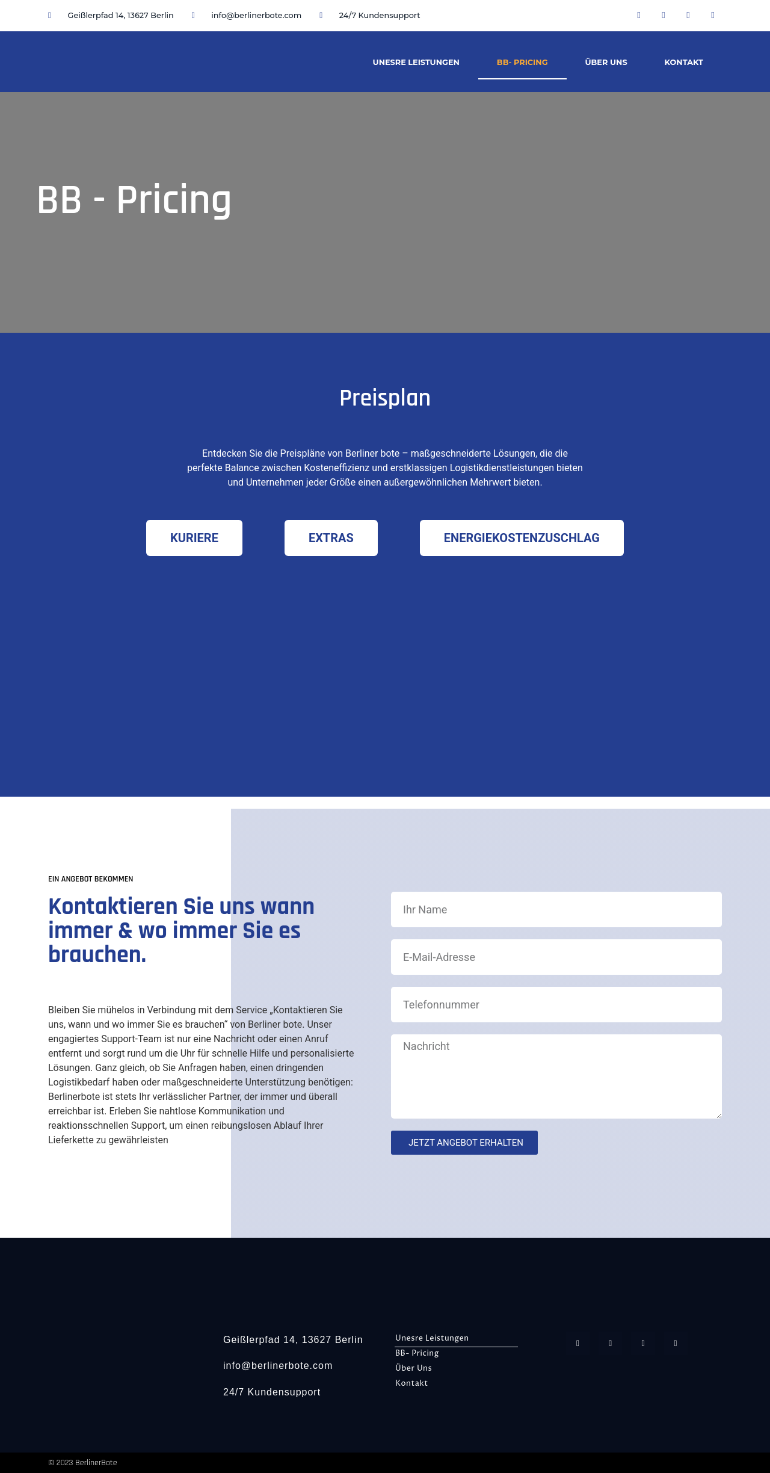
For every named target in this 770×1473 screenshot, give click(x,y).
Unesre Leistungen (416, 62)
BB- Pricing (522, 62)
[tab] (194, 538)
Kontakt (684, 62)
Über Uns (606, 62)
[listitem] (385, 468)
